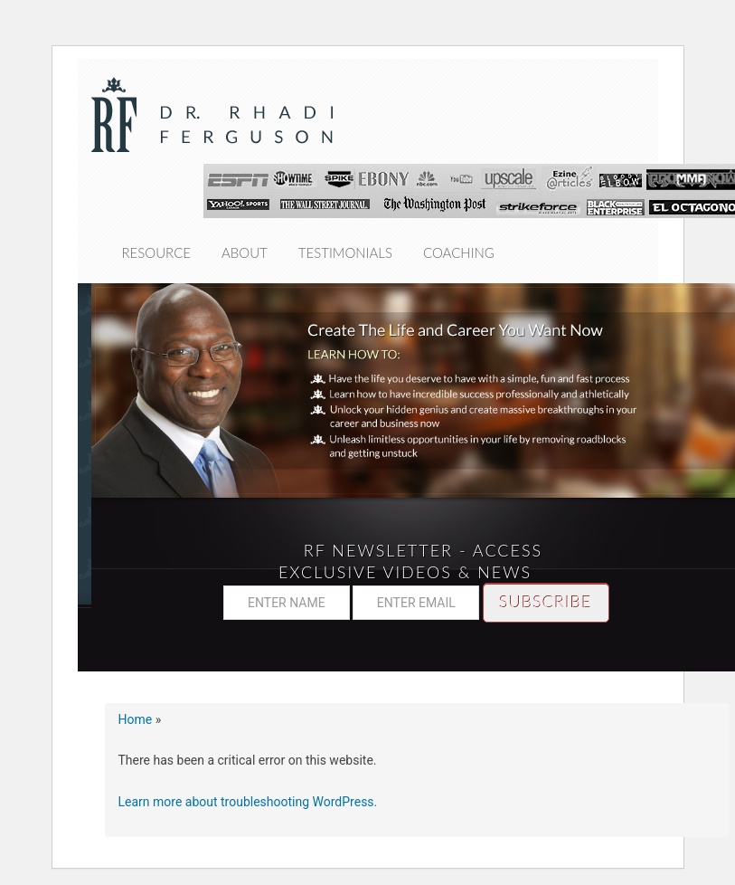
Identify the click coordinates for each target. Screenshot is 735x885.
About (244, 252)
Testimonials (345, 252)
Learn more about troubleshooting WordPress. (248, 802)
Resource (157, 252)
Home (135, 719)
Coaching (459, 252)
